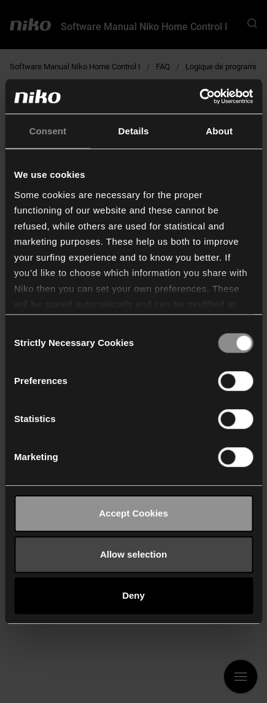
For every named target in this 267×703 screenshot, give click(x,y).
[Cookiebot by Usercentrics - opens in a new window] (199, 96)
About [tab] (219, 131)
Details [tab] (133, 131)
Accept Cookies (133, 513)
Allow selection (133, 554)
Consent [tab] (47, 131)
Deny (133, 595)
